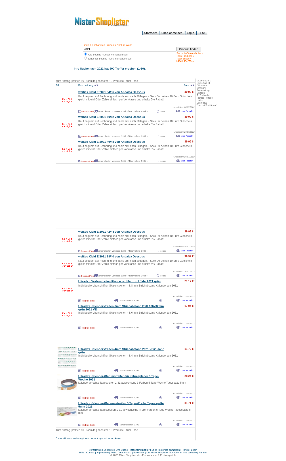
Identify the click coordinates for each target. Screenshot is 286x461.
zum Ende (132, 81)
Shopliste (108, 449)
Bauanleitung (203, 90)
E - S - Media (203, 95)
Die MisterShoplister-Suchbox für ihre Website (172, 452)
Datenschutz (124, 452)
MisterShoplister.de (129, 455)
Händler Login (189, 449)
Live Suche (122, 449)
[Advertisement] (115, 196)
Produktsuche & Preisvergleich (159, 455)
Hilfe (82, 452)
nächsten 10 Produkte (111, 81)
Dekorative (202, 103)
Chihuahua (202, 85)
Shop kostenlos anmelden (165, 449)
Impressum (103, 452)
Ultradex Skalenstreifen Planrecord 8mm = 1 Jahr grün (119, 281)
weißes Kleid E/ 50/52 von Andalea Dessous (111, 117)
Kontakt (90, 452)
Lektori (200, 100)
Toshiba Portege (205, 98)
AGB (113, 452)
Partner (203, 452)
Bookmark (139, 452)
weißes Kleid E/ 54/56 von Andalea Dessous (111, 92)
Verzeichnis (95, 449)
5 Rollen (201, 93)
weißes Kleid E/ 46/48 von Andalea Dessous (111, 141)
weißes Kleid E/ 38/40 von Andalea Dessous (111, 256)
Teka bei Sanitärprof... (207, 105)
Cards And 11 (203, 83)
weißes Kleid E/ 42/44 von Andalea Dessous (111, 231)
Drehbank (201, 88)
